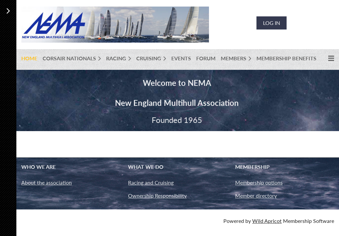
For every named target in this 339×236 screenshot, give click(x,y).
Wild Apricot (267, 221)
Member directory (256, 195)
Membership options (259, 182)
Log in (271, 23)
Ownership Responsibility (157, 195)
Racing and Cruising (151, 182)
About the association (46, 182)
